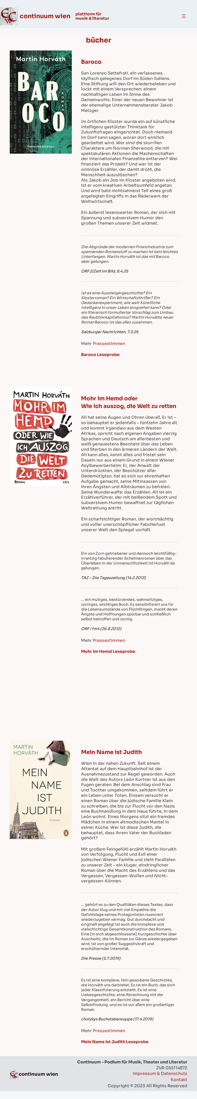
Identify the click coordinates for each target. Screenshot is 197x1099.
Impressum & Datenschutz (160, 1081)
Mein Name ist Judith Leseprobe (115, 1049)
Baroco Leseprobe (100, 354)
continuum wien (46, 16)
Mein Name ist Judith (112, 760)
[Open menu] (184, 16)
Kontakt (179, 1087)
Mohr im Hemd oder (110, 398)
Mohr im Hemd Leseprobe (108, 659)
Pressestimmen (109, 343)
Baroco (91, 61)
